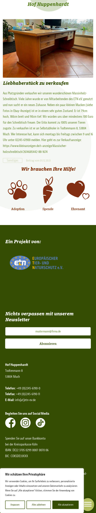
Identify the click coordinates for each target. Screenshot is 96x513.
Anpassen (14, 504)
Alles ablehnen (39, 504)
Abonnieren (48, 344)
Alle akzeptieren (65, 504)
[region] (42, 490)
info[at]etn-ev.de (25, 400)
